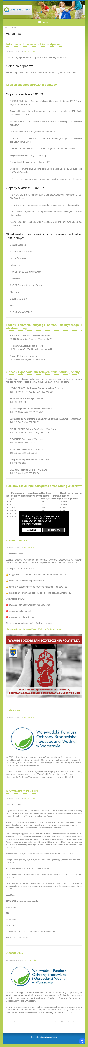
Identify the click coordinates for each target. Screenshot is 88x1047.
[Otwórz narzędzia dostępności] (82, 1041)
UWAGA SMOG (16, 540)
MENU (44, 22)
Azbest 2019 (14, 953)
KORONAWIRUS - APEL (22, 791)
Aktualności (30, 51)
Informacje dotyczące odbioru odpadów (33, 44)
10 (62, 1022)
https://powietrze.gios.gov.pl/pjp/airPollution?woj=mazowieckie (35, 629)
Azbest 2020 (14, 710)
